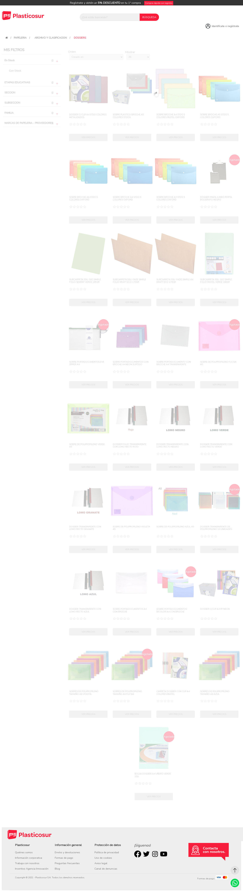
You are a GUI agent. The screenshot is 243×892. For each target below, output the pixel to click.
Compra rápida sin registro (159, 3)
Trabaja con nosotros (27, 863)
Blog (57, 868)
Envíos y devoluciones (67, 852)
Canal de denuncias (105, 868)
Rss (155, 854)
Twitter (146, 854)
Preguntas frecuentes (67, 863)
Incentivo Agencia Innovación (31, 868)
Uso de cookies (103, 858)
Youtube (163, 854)
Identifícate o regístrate (225, 26)
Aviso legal (100, 863)
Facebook (137, 854)
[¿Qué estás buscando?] (110, 17)
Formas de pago (64, 858)
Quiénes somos (24, 852)
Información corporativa (28, 858)
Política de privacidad (106, 852)
